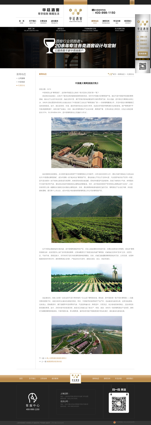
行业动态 (21, 82)
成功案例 (55, 378)
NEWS (94, 22)
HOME (21, 22)
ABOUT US (32, 22)
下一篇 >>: (53, 358)
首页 (112, 74)
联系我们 (129, 378)
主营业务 (43, 378)
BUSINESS (43, 22)
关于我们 (32, 378)
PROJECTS (54, 22)
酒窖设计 (60, 29)
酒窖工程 (31, 29)
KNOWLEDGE (105, 22)
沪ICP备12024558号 (58, 423)
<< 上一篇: (50, 361)
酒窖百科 (107, 378)
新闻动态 (121, 74)
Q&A (116, 22)
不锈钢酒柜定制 (90, 29)
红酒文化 (21, 85)
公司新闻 (21, 78)
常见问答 (118, 378)
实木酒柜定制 (120, 29)
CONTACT (127, 22)
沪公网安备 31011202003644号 (123, 422)
